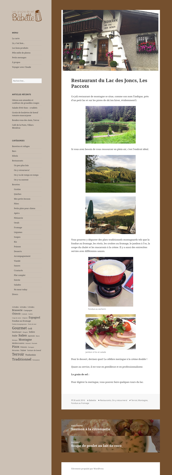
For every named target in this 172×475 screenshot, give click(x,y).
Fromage (18, 227)
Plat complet (19, 275)
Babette (92, 400)
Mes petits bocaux (22, 199)
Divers (15, 294)
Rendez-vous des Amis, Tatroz (25, 120)
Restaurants (17, 160)
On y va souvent (21, 179)
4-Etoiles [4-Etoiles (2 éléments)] (23, 307)
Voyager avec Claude (21, 67)
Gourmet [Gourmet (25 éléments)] (19, 328)
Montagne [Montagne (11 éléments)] (25, 339)
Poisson (17, 246)
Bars (14, 151)
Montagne (143, 400)
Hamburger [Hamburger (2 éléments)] (17, 332)
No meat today (20, 289)
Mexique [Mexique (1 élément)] (15, 340)
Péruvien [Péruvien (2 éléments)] (15, 350)
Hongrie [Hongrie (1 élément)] (25, 332)
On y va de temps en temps (26, 175)
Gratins (17, 189)
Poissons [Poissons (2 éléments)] (23, 347)
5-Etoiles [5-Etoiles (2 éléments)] (31, 307)
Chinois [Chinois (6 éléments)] (16, 313)
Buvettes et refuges (21, 146)
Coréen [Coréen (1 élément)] (30, 314)
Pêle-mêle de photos (21, 52)
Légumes (18, 232)
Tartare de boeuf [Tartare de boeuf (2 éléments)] (34, 350)
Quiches (17, 194)
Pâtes (16, 203)
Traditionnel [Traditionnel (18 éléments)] (21, 359)
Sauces (17, 265)
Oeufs (16, 222)
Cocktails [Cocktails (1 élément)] (24, 314)
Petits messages (19, 57)
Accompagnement (22, 256)
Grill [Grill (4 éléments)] (30, 328)
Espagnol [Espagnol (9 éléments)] (34, 317)
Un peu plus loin (21, 165)
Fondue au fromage (80, 403)
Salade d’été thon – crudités (24, 107)
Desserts (18, 251)
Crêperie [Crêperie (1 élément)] (25, 318)
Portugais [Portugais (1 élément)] (31, 347)
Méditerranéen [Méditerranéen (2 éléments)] (18, 343)
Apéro (17, 213)
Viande (17, 261)
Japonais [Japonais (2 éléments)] (31, 336)
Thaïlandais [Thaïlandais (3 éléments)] (30, 355)
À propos (16, 62)
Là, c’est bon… (18, 43)
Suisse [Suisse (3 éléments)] (23, 350)
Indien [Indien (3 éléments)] (32, 332)
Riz (15, 241)
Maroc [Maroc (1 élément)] (38, 336)
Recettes (16, 184)
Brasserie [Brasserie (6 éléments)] (17, 310)
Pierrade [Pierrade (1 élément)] (34, 343)
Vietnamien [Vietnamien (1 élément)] (36, 360)
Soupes (17, 237)
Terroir (134, 400)
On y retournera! (22, 170)
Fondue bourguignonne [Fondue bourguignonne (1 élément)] (19, 324)
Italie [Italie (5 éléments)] (14, 335)
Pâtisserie (18, 218)
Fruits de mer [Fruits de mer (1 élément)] (32, 324)
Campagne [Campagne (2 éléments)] (28, 310)
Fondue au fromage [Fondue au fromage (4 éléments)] (21, 320)
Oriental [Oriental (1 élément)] (28, 343)
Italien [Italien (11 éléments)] (23, 335)
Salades (17, 284)
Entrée (17, 280)
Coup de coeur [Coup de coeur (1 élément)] (16, 318)
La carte (16, 38)
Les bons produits (20, 48)
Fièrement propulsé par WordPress (87, 468)
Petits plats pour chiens (24, 208)
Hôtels (15, 156)
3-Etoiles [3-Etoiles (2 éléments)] (15, 307)
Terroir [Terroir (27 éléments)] (18, 354)
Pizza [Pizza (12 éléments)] (15, 346)
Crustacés (18, 270)
